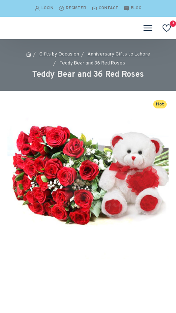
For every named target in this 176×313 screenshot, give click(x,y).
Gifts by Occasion (59, 54)
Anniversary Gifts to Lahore (118, 54)
